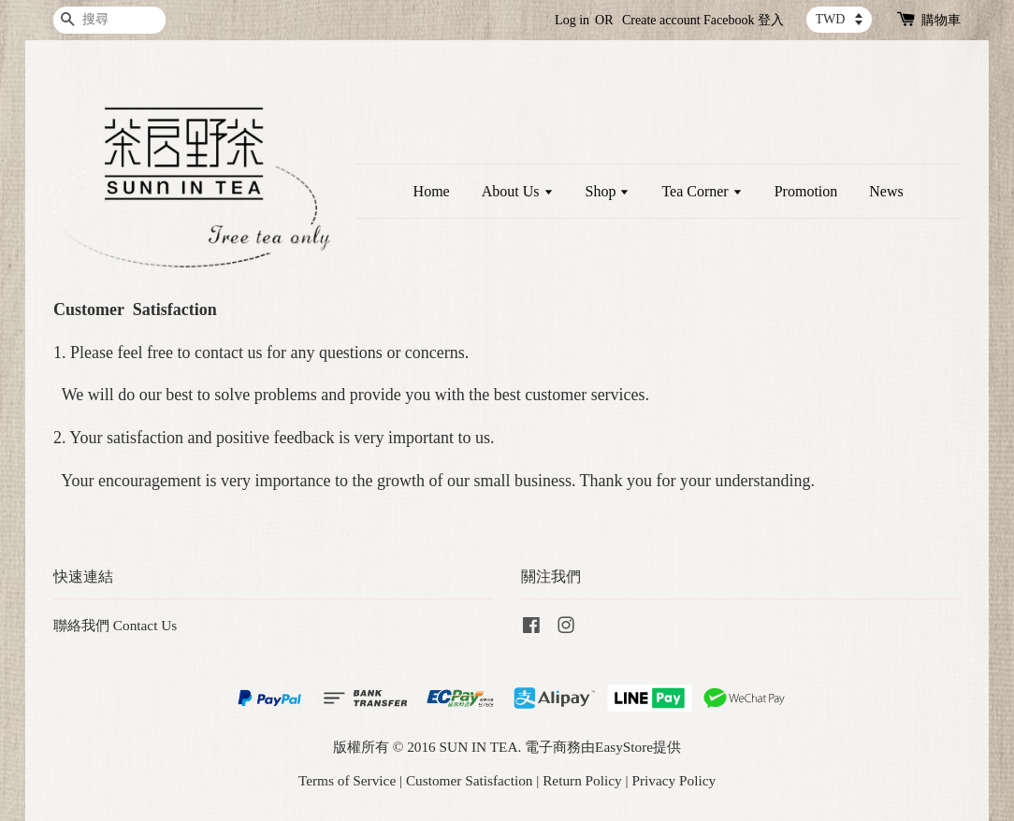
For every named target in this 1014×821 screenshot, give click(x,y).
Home (431, 191)
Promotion (806, 191)
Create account (661, 20)
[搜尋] (109, 20)
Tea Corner (701, 191)
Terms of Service (347, 780)
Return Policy (582, 780)
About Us (518, 191)
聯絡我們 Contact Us (115, 625)
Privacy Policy (673, 780)
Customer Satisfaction (469, 780)
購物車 (941, 20)
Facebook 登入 (743, 20)
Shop (608, 191)
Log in (572, 20)
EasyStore (624, 747)
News (886, 191)
